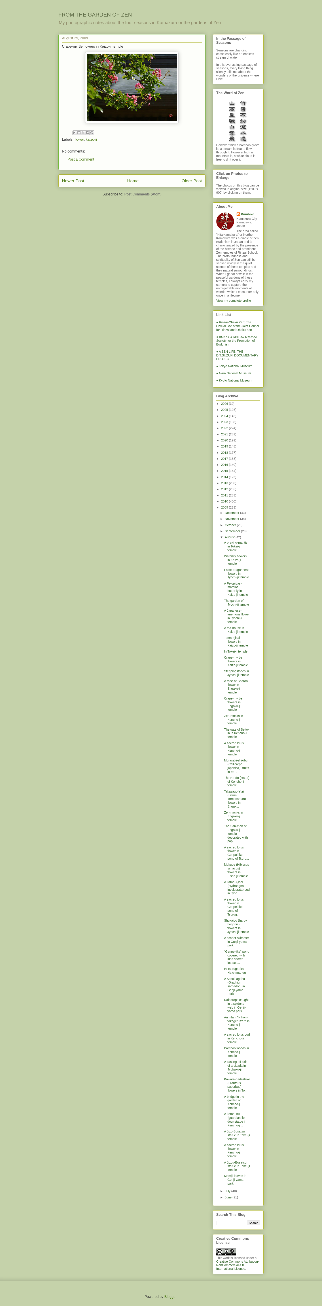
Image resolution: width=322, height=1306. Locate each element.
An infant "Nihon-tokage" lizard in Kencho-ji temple (237, 1023)
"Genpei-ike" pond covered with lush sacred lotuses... (236, 957)
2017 (225, 458)
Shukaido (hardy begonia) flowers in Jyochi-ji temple (236, 926)
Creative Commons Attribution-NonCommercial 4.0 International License (237, 1265)
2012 (225, 489)
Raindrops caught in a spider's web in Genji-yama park (236, 1005)
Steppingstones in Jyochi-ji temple (236, 673)
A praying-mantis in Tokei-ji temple (235, 546)
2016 (225, 464)
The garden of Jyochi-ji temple (236, 602)
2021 (225, 434)
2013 (225, 483)
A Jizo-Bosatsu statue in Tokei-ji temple (237, 1135)
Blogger (170, 1297)
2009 (225, 507)
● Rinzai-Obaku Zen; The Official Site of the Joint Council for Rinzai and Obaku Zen (238, 326)
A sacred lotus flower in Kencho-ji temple (234, 748)
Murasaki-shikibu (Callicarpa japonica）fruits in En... (236, 766)
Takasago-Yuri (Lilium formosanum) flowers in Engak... (235, 799)
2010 (225, 501)
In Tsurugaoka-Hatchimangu (235, 970)
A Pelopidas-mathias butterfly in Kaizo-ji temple (236, 589)
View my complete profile (233, 300)
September (233, 531)
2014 (225, 477)
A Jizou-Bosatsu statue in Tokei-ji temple (237, 1166)
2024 (225, 416)
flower (79, 139)
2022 (225, 428)
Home (133, 180)
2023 (225, 422)
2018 (225, 452)
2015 (225, 471)
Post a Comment (81, 159)
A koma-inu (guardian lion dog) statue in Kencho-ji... (235, 1119)
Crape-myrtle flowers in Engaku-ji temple (233, 704)
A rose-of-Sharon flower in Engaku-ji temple (236, 686)
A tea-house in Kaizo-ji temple (236, 630)
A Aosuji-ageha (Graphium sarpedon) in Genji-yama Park (234, 986)
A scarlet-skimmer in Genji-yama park (236, 941)
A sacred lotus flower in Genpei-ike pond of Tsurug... (234, 907)
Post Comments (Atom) (142, 194)
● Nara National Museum (233, 373)
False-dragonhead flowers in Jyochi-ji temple (237, 573)
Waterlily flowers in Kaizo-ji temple (235, 560)
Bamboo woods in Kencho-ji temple (236, 1052)
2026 (225, 403)
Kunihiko (247, 214)
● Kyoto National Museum (234, 380)
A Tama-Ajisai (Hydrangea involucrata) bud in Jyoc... (237, 887)
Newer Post (73, 180)
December (232, 513)
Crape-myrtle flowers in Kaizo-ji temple (236, 661)
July (228, 1191)
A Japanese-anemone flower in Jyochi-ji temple (237, 616)
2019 (225, 446)
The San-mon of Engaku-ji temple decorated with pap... (236, 833)
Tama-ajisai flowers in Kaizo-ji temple (236, 641)
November (232, 519)
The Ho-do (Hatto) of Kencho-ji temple (236, 781)
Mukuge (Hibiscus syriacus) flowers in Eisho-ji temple (236, 870)
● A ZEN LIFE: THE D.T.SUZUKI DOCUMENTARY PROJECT (237, 355)
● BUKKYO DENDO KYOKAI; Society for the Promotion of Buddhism (237, 340)
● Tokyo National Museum (234, 366)
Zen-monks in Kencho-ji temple (233, 719)
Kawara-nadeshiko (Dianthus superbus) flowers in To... (237, 1084)
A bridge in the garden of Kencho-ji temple (234, 1102)
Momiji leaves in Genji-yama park (235, 1179)
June (228, 1197)
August (230, 537)
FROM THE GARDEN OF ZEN (95, 15)
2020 (225, 440)
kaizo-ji (91, 139)
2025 (225, 409)
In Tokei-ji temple (236, 651)
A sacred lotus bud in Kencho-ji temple (237, 1038)
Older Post (192, 180)
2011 (225, 495)
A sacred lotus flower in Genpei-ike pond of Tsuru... (236, 853)
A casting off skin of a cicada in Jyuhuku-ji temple (236, 1067)
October (231, 525)
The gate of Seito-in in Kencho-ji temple (236, 733)
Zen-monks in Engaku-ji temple (233, 816)
